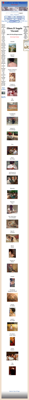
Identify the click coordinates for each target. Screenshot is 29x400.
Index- (11, 14)
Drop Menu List (5, 21)
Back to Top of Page (14, 391)
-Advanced (16, 14)
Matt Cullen (3, 88)
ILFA (3, 97)
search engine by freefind (14, 11)
